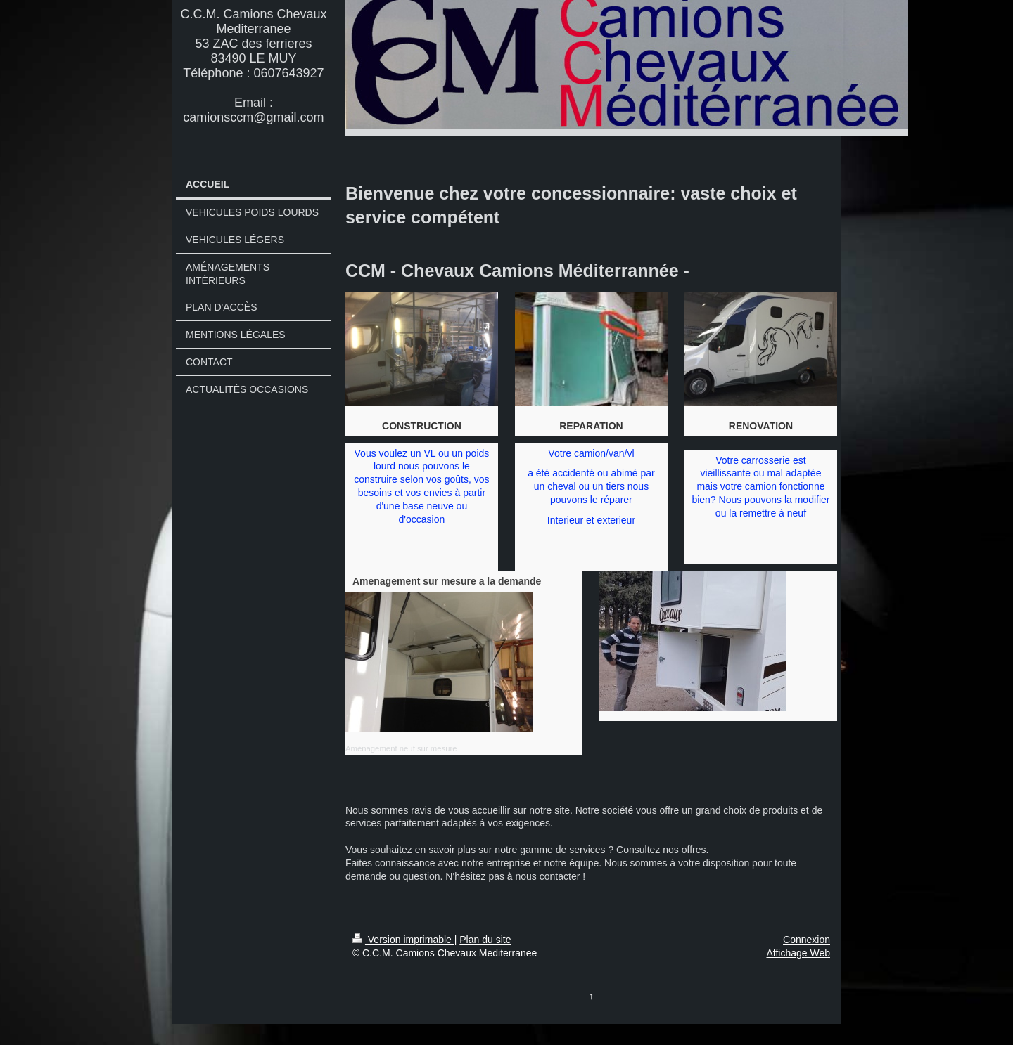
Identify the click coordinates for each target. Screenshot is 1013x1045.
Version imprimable (403, 939)
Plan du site (485, 939)
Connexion (806, 939)
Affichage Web (798, 953)
